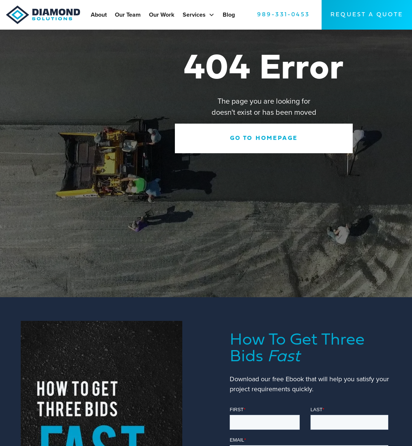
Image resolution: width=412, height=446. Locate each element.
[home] (46, 15)
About (99, 14)
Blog (229, 14)
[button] (212, 15)
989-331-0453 (283, 15)
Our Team (128, 14)
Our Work (162, 14)
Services (194, 14)
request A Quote (366, 15)
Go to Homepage (264, 138)
